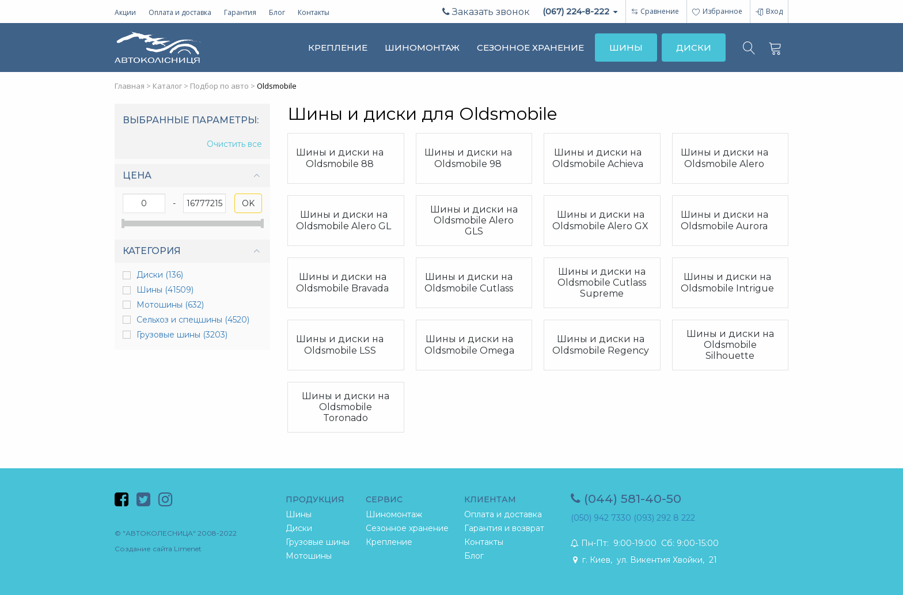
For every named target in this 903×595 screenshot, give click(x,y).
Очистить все (234, 144)
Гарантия (240, 13)
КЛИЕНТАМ (490, 499)
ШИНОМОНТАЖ (422, 47)
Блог (277, 13)
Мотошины (170, 305)
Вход (769, 11)
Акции (125, 13)
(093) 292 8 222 (664, 518)
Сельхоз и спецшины (192, 319)
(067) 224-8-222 (579, 11)
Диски (159, 275)
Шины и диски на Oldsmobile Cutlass (468, 282)
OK (248, 203)
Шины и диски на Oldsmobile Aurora (724, 220)
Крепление (389, 542)
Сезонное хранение (407, 528)
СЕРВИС (384, 499)
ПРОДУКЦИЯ (315, 499)
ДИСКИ (693, 47)
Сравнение (659, 11)
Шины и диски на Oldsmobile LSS (340, 344)
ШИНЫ (626, 47)
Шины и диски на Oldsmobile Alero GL (343, 220)
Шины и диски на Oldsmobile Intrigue (727, 282)
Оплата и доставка (180, 13)
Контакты (313, 13)
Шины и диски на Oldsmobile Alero (724, 158)
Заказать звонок (486, 12)
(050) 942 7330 (601, 518)
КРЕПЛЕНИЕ (337, 47)
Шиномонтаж (394, 514)
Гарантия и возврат (504, 528)
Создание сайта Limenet (158, 548)
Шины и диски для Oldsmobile (422, 114)
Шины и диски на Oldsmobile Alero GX (600, 220)
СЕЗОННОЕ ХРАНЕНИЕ (530, 47)
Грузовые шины (181, 334)
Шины (164, 290)
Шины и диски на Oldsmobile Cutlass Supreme (601, 282)
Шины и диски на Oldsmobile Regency (600, 344)
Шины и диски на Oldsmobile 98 (468, 158)
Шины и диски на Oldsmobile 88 (340, 158)
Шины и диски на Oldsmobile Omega (469, 344)
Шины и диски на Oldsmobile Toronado (345, 407)
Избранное (717, 11)
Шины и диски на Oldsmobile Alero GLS (474, 220)
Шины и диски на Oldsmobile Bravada (342, 282)
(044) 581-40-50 (626, 498)
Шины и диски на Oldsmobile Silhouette (730, 344)
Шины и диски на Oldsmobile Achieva (597, 158)
